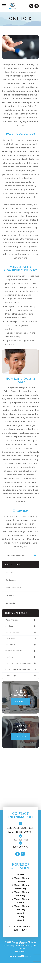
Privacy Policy (32, 945)
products (9, 657)
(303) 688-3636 (20, 840)
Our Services (10, 580)
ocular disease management (18, 669)
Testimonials (10, 595)
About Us (9, 572)
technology (10, 675)
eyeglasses (10, 638)
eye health (10, 644)
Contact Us (10, 603)
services (9, 626)
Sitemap (21, 948)
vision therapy (11, 620)
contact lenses (12, 632)
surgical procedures (14, 651)
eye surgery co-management (18, 663)
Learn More (20, 701)
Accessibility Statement (13, 945)
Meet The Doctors (13, 587)
